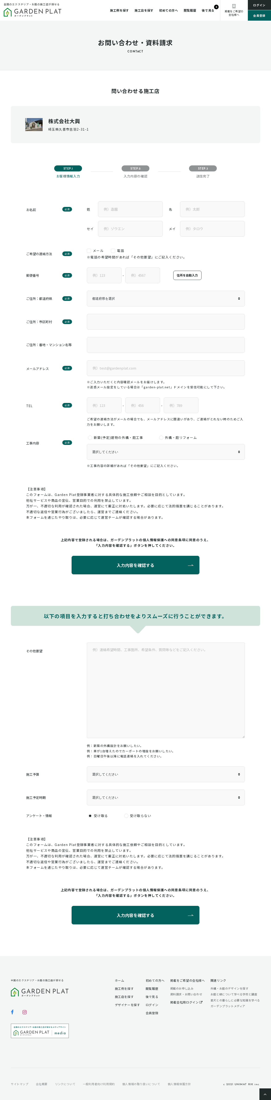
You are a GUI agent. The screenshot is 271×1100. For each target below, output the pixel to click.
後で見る (208, 10)
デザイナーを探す (127, 1005)
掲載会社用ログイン (186, 1002)
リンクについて (65, 1084)
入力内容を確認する (135, 565)
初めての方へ (168, 10)
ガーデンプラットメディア (228, 1006)
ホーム (119, 980)
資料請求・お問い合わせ (186, 994)
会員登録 (259, 15)
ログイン (259, 5)
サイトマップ (19, 1084)
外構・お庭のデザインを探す (230, 988)
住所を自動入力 (187, 275)
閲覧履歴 (190, 10)
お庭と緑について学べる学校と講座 (234, 994)
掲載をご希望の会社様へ (187, 980)
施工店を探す (144, 10)
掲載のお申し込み (182, 988)
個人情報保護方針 (179, 1084)
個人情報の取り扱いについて (141, 1084)
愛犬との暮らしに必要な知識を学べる (235, 1000)
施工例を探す (119, 10)
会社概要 (41, 1084)
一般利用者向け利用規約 (99, 1084)
